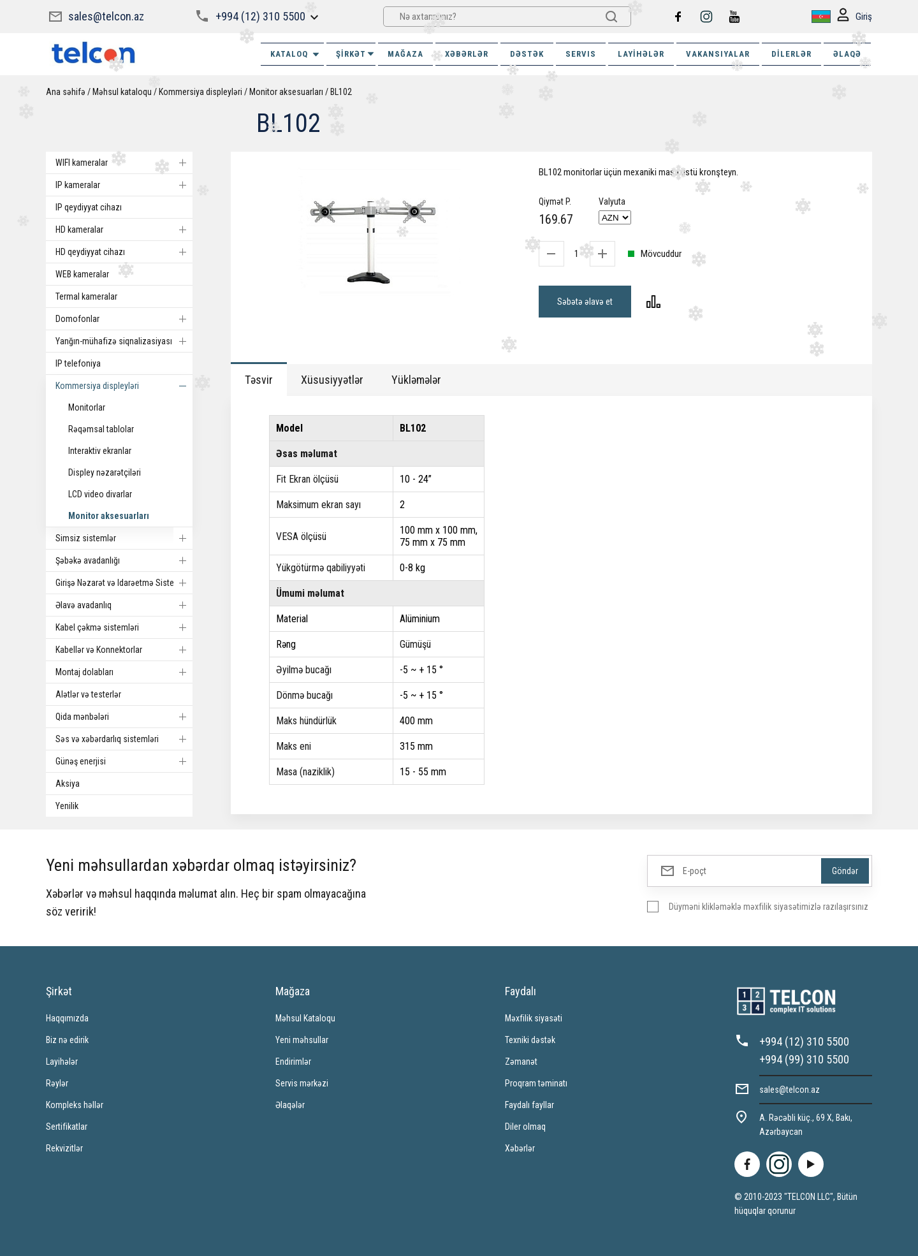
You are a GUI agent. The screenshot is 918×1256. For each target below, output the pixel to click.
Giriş (854, 17)
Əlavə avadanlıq (124, 605)
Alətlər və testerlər (88, 694)
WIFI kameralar (124, 162)
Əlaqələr (290, 1105)
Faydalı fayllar (529, 1105)
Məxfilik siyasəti (533, 1018)
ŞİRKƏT (355, 54)
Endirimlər (293, 1061)
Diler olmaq (525, 1126)
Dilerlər (791, 54)
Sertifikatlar (66, 1126)
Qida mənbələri (124, 716)
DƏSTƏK (527, 54)
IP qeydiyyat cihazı (88, 207)
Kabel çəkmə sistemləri (124, 627)
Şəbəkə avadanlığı (124, 560)
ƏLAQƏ (847, 54)
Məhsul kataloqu (122, 92)
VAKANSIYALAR (718, 54)
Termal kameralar (86, 296)
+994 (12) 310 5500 (260, 16)
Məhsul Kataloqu (305, 1018)
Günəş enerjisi (124, 761)
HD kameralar (124, 229)
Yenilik (66, 806)
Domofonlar (124, 319)
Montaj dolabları (124, 672)
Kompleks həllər (74, 1105)
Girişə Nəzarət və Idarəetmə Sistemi (124, 583)
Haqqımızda (67, 1018)
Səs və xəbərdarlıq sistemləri (124, 739)
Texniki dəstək (530, 1040)
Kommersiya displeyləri (200, 92)
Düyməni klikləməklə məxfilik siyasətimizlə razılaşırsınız (768, 907)
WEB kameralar (82, 274)
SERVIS (580, 54)
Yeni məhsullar (301, 1040)
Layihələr (641, 54)
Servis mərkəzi (301, 1083)
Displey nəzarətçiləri (104, 472)
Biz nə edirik (67, 1040)
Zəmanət (521, 1061)
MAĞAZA (405, 54)
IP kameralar (124, 185)
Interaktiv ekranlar (99, 451)
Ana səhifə (65, 92)
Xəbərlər (520, 1148)
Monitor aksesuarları (286, 92)
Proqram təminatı (536, 1083)
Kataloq (295, 54)
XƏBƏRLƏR (466, 54)
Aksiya (67, 783)
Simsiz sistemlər (124, 538)
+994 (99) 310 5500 (804, 1059)
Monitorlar (86, 407)
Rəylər (57, 1083)
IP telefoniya (78, 363)
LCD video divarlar (100, 494)
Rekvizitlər (64, 1148)
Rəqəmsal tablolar (101, 429)
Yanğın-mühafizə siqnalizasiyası (124, 341)
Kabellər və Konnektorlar (124, 650)
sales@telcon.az (106, 16)
